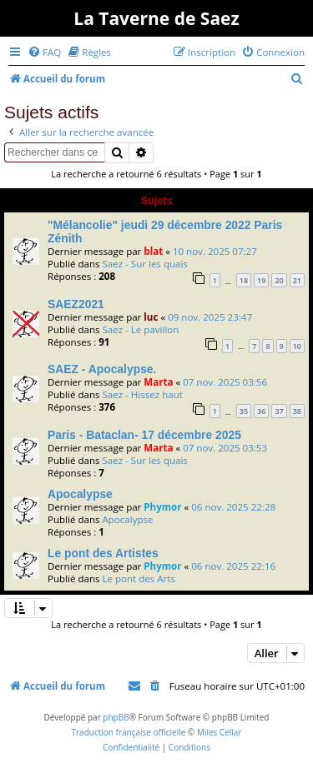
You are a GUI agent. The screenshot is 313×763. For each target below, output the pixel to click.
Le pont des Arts (138, 578)
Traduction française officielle (128, 732)
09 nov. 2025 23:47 (210, 317)
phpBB (116, 717)
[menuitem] (44, 52)
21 (297, 280)
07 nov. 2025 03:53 (225, 447)
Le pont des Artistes (103, 553)
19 (261, 280)
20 (279, 280)
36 (261, 411)
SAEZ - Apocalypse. (102, 369)
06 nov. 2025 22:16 (233, 566)
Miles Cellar (219, 732)
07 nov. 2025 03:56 (225, 382)
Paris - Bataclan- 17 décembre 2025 (144, 434)
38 (297, 411)
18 (244, 280)
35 (244, 411)
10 (297, 346)
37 (279, 411)
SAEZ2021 (76, 304)
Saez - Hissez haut (142, 394)
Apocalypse (80, 494)
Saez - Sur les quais (144, 263)
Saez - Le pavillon (140, 329)
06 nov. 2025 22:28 (233, 507)
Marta (158, 382)
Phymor (162, 507)
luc (151, 317)
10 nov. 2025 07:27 (215, 251)
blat (153, 251)
